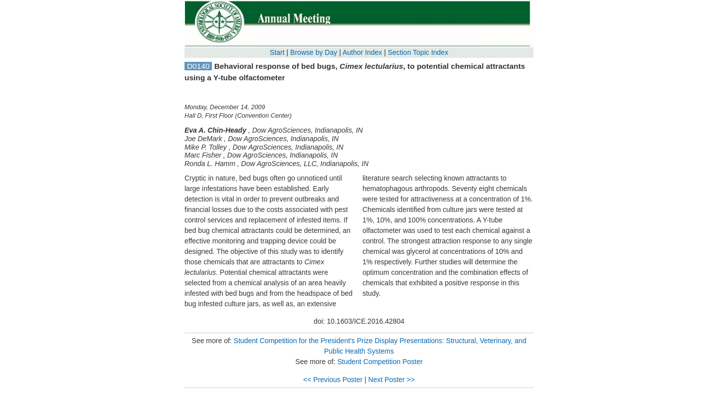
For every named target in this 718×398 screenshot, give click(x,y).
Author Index (362, 52)
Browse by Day (313, 52)
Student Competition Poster (379, 362)
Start (277, 52)
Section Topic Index (418, 52)
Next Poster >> (391, 380)
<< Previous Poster (332, 380)
